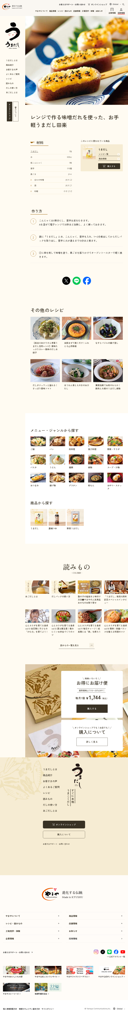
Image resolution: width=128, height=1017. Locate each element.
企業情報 (112, 13)
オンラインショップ (99, 4)
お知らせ (99, 11)
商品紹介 (10, 65)
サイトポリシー (48, 1009)
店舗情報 (76, 11)
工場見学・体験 (88, 11)
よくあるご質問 (12, 74)
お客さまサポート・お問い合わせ (72, 4)
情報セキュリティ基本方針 (29, 1009)
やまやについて (41, 11)
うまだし (34, 151)
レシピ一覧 (109, 154)
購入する (111, 166)
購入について (64, 834)
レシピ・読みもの (65, 11)
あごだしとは (12, 92)
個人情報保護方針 (10, 1009)
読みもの (10, 83)
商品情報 (52, 11)
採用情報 (121, 13)
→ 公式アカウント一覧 (116, 956)
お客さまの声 (12, 69)
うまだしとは (12, 60)
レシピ (9, 78)
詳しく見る (92, 741)
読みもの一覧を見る (77, 645)
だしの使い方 (12, 87)
